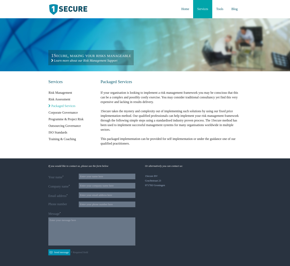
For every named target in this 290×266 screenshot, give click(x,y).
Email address (58, 196)
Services (202, 9)
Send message (59, 252)
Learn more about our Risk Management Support (84, 60)
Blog (234, 9)
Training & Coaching (62, 139)
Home (185, 9)
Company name (59, 186)
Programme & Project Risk (66, 119)
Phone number (57, 204)
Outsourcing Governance (64, 125)
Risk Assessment (59, 99)
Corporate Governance (63, 112)
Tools (219, 9)
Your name (55, 177)
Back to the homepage (68, 9)
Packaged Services (62, 106)
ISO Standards (57, 132)
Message (54, 213)
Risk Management (60, 92)
